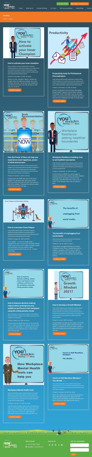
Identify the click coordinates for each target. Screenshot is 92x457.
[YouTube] (61, 445)
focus (17, 68)
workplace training (14, 73)
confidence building (12, 68)
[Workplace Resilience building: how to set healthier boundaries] (68, 112)
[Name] (79, 445)
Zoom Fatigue (27, 236)
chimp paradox (71, 79)
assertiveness (14, 66)
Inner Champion (33, 68)
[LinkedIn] (55, 445)
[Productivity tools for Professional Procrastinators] (68, 28)
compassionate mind (25, 66)
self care (57, 315)
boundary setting (59, 239)
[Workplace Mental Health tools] (23, 345)
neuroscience (27, 169)
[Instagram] (58, 445)
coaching (19, 66)
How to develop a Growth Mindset (67, 305)
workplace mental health (60, 84)
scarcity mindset (75, 387)
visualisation (28, 71)
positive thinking (16, 71)
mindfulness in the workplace (27, 70)
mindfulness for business (15, 70)
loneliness (66, 309)
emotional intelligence (57, 81)
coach (63, 383)
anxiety (9, 66)
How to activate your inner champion (23, 63)
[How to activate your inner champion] (23, 28)
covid (24, 230)
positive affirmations (24, 171)
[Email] (79, 450)
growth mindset (22, 68)
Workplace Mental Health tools (21, 390)
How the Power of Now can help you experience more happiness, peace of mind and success (23, 159)
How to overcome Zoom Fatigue (21, 227)
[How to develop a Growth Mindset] (68, 270)
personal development (15, 171)
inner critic (73, 81)
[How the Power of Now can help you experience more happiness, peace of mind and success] (23, 112)
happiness (28, 68)
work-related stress (61, 168)
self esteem (23, 71)
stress (54, 84)
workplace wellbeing (23, 73)
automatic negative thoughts (61, 79)
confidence (32, 66)
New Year (32, 169)
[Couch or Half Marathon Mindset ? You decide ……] (68, 345)
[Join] (73, 454)
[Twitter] (49, 445)
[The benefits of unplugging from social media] (68, 200)
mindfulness (29, 167)
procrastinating (69, 240)
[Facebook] (52, 445)
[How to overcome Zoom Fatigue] (23, 200)
